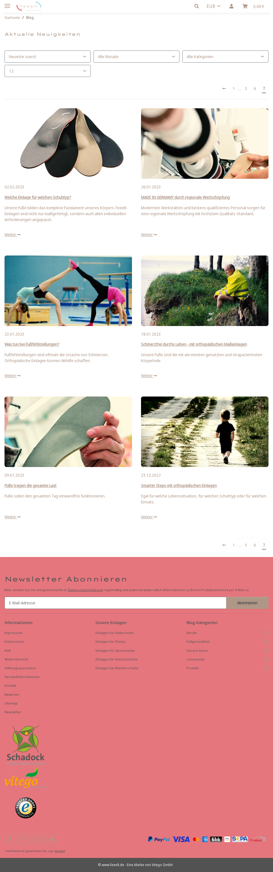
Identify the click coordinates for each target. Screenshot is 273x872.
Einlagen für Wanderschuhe (117, 668)
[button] (198, 6)
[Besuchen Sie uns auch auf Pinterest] (24, 839)
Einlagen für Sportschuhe (115, 650)
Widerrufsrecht (16, 659)
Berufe (227, 633)
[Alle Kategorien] (225, 56)
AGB (8, 650)
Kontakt (10, 685)
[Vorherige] (224, 88)
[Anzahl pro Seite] (48, 71)
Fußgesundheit (227, 641)
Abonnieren (247, 602)
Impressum (13, 633)
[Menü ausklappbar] (7, 3)
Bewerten (12, 694)
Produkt (227, 668)
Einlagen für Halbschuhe (114, 633)
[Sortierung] (48, 56)
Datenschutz (14, 641)
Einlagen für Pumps (111, 641)
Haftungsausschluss (20, 668)
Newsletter (13, 712)
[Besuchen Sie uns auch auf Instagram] (38, 839)
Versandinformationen (22, 677)
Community (227, 659)
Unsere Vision (227, 650)
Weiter (12, 234)
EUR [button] (211, 6)
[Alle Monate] (137, 56)
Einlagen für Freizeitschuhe (117, 659)
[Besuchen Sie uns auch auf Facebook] (10, 839)
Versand (60, 851)
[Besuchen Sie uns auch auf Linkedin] (52, 839)
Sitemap (11, 703)
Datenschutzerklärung (85, 590)
